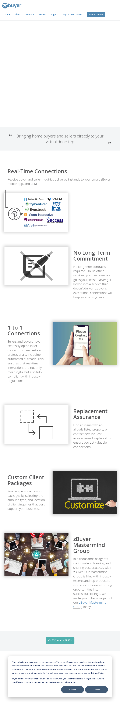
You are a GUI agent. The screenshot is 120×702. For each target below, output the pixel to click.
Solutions (29, 14)
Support (55, 14)
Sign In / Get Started (72, 14)
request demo (96, 14)
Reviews (42, 14)
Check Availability (23, 103)
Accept (72, 689)
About (18, 14)
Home (7, 14)
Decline (96, 689)
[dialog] (60, 676)
